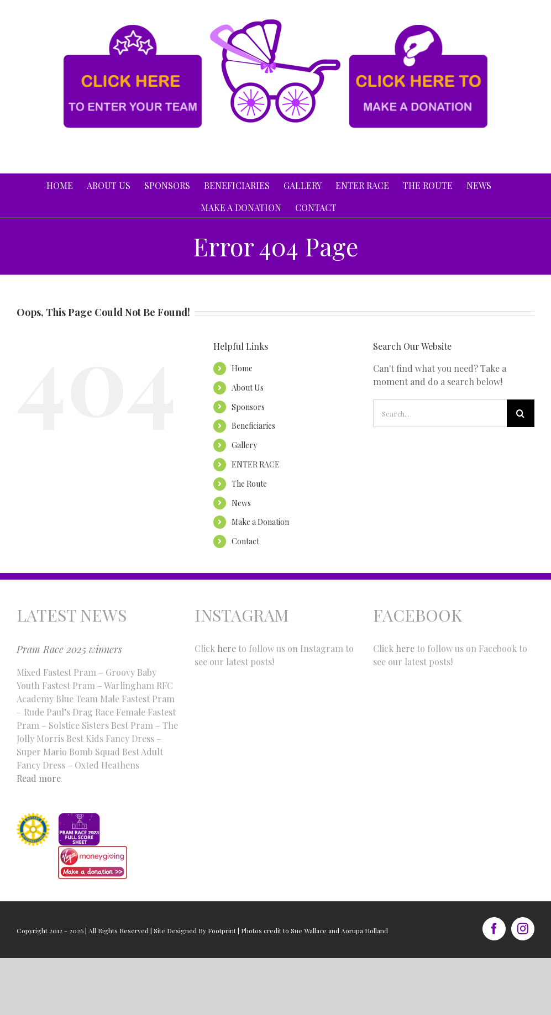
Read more (39, 778)
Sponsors (248, 407)
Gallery (244, 445)
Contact (245, 541)
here (226, 648)
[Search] (520, 413)
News (241, 503)
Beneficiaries (253, 425)
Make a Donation (260, 522)
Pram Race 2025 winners (69, 649)
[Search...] (440, 413)
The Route (249, 483)
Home (242, 368)
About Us (248, 387)
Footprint (222, 930)
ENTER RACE (256, 464)
